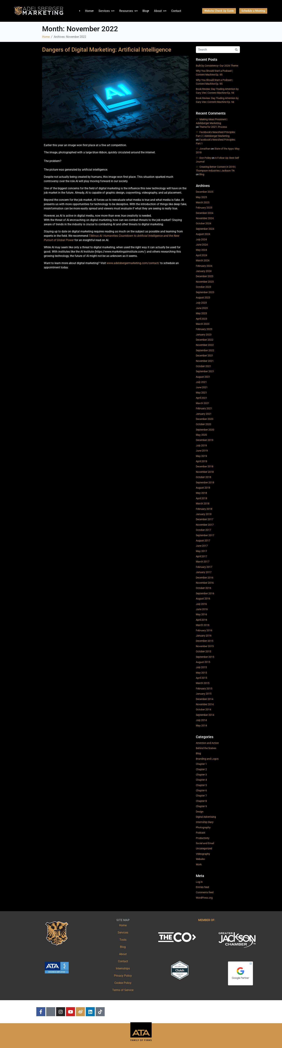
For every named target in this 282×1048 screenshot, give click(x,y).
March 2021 (202, 403)
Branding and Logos (207, 758)
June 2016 (202, 609)
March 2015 (202, 683)
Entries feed (202, 887)
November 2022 (205, 345)
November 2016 (205, 582)
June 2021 (202, 387)
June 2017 (202, 545)
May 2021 (201, 392)
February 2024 (204, 265)
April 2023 (201, 318)
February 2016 (204, 630)
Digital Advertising (206, 816)
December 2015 (204, 640)
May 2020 (201, 434)
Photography (203, 827)
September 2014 (205, 714)
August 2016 (203, 598)
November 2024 (205, 218)
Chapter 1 (201, 764)
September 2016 (205, 593)
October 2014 (203, 709)
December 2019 (204, 440)
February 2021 (204, 408)
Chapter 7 (201, 795)
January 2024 (204, 271)
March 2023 (202, 323)
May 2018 (201, 492)
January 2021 (204, 413)
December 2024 (204, 213)
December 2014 (204, 699)
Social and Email (205, 843)
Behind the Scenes (206, 748)
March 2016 (202, 625)
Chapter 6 (201, 790)
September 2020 (205, 429)
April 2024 (201, 255)
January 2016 (204, 635)
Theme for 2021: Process (213, 126)
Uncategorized (204, 848)
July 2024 (201, 239)
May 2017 (201, 551)
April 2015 (201, 677)
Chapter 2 (201, 769)
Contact (123, 961)
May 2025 (201, 197)
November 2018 (205, 471)
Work (199, 864)
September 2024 (205, 228)
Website (200, 859)
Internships (123, 968)
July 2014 (201, 720)
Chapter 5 (201, 785)
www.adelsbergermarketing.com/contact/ (133, 263)
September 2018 (205, 482)
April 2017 (201, 556)
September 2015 (205, 656)
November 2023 (205, 281)
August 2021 (203, 376)
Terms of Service (122, 990)
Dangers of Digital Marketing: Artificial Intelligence (106, 49)
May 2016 (201, 614)
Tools (122, 939)
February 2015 (204, 688)
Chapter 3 (201, 774)
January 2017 (204, 572)
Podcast (200, 832)
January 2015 (204, 693)
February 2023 (204, 329)
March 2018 (202, 503)
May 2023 (201, 313)
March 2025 (202, 202)
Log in (199, 881)
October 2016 (203, 588)
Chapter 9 (201, 806)
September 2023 (205, 292)
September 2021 (205, 371)
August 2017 (203, 540)
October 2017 (203, 529)
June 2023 (202, 308)
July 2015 (201, 667)
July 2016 (201, 604)
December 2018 (204, 466)
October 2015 (203, 651)
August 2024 (203, 234)
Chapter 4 (201, 779)
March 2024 (202, 260)
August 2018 (203, 487)
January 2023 (204, 334)
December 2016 (204, 577)
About (123, 954)
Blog (201, 174)
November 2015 (205, 646)
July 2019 (201, 445)
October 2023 (203, 286)
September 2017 (205, 535)
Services (123, 932)
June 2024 (202, 244)
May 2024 (201, 249)
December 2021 (204, 355)
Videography (203, 853)
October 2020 (203, 424)
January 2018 (204, 514)
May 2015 (201, 672)
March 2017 (202, 561)
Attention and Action (207, 743)
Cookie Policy (122, 983)
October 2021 (203, 366)
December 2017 (204, 519)
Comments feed (204, 892)
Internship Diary (204, 822)
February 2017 (204, 567)
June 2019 (202, 450)
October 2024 (203, 223)
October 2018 (203, 477)
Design (199, 811)
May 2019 (201, 456)
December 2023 (204, 276)
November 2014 (205, 704)
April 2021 (201, 397)
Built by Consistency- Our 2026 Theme (217, 65)
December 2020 (204, 419)
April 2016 (201, 619)
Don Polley (205, 157)
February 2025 (204, 207)
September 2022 (205, 350)
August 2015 (203, 662)
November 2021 (205, 361)
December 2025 (204, 191)
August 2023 (203, 297)
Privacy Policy (123, 975)
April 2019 (201, 461)
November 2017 (205, 524)
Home (123, 925)
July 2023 (201, 302)
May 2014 (201, 725)
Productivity (202, 838)
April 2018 (201, 498)
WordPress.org (204, 897)
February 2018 (204, 508)
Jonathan (204, 148)
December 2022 (204, 339)
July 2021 (201, 382)
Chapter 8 (201, 801)
